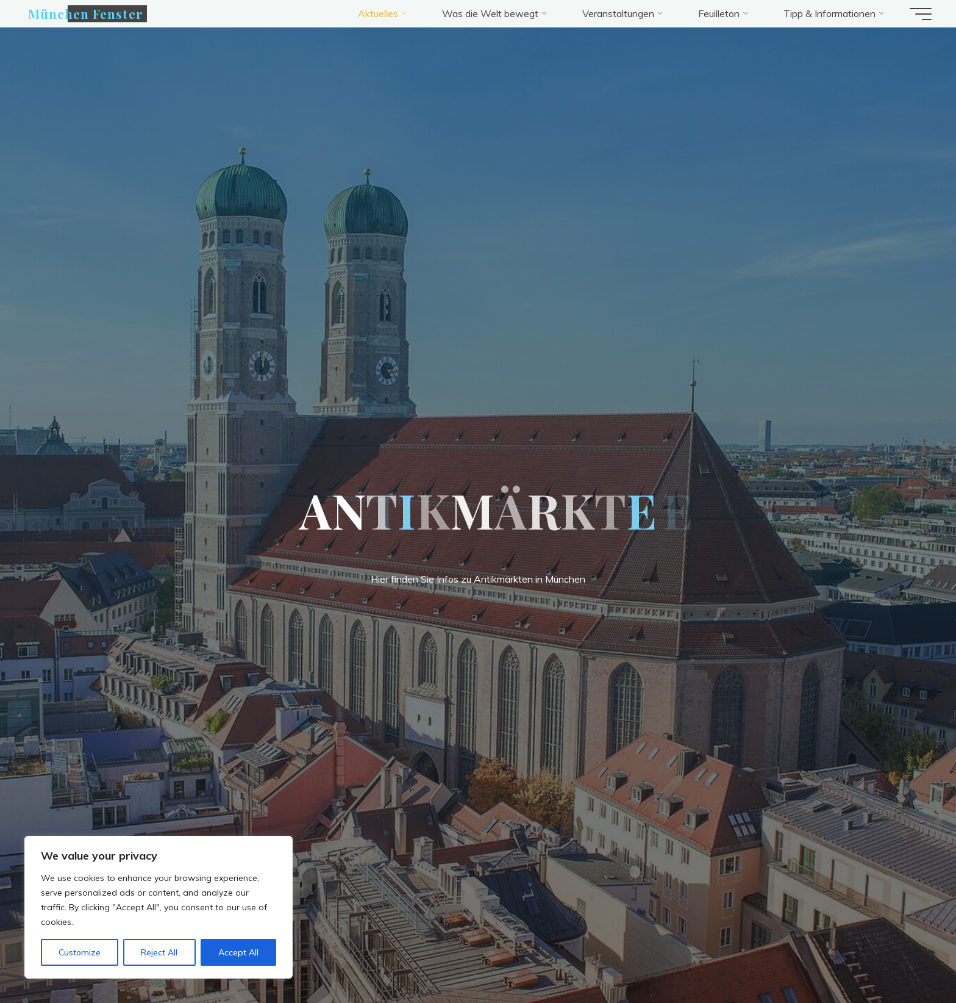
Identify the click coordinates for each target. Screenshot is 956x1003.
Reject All (159, 952)
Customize (80, 952)
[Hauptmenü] (921, 14)
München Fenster (85, 13)
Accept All (238, 952)
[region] (158, 907)
